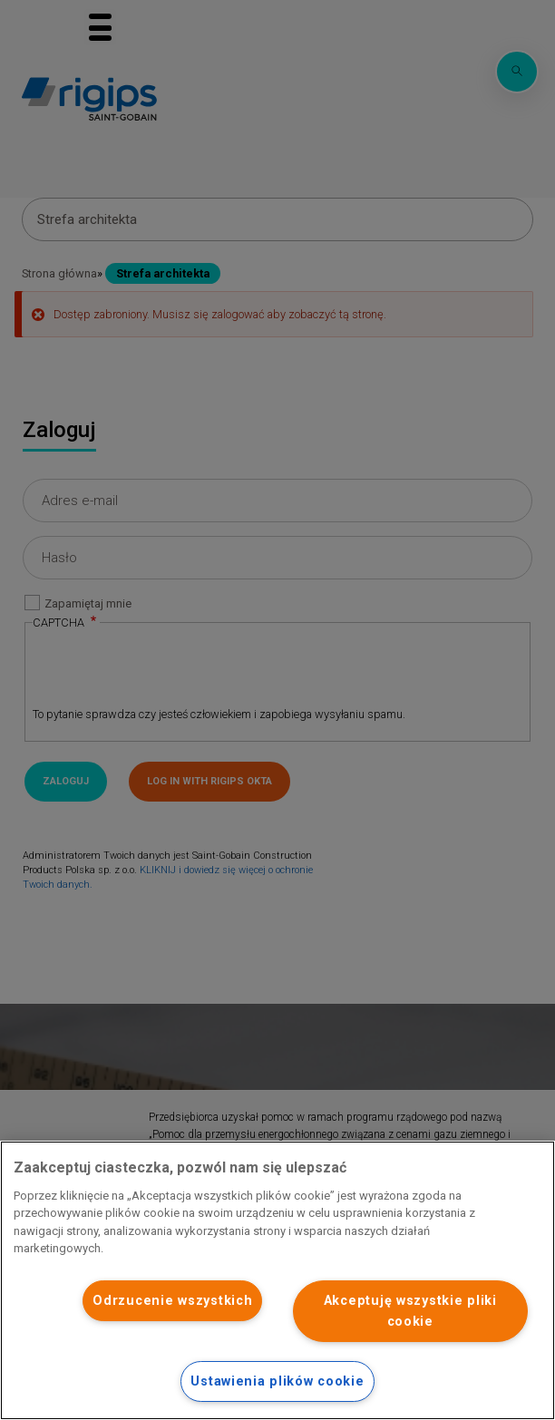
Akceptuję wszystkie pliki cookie (410, 1311)
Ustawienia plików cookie (277, 1381)
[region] (277, 1280)
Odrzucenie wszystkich (172, 1300)
